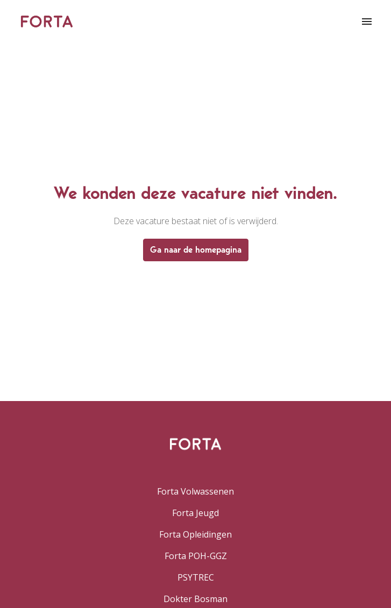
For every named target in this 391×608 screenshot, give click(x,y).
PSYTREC (195, 577)
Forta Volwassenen (195, 491)
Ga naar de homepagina (195, 250)
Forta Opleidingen (195, 534)
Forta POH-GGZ (196, 556)
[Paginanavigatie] (367, 21)
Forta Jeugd (195, 513)
